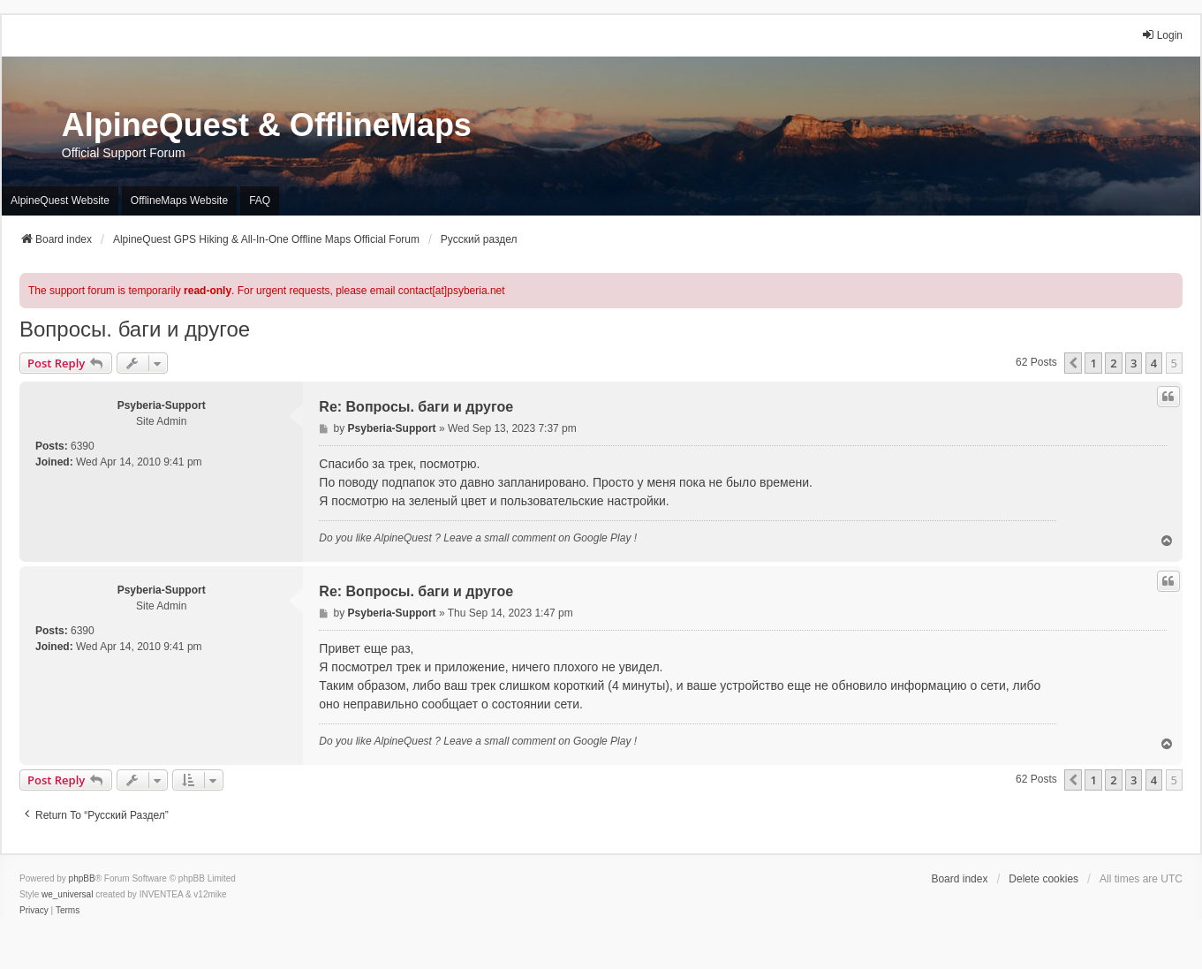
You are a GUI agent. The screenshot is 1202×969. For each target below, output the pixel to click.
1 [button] (1093, 363)
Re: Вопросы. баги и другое (416, 406)
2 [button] (1113, 363)
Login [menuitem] (1162, 35)
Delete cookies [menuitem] (1043, 879)
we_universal (67, 894)
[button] (1073, 363)
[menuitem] (34, 911)
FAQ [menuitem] (259, 200)
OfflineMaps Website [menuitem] (179, 200)
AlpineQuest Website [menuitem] (60, 200)
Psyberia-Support (161, 405)
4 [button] (1154, 363)
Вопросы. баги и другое (134, 329)
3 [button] (1133, 363)
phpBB (82, 878)
